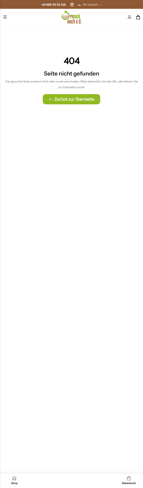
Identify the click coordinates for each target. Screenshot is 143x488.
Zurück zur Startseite (71, 99)
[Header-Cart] (138, 17)
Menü (5, 17)
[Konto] (129, 17)
